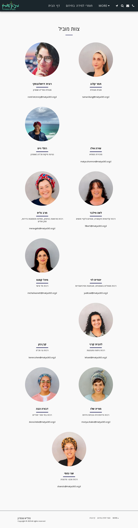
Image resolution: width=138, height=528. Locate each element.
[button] (116, 5)
